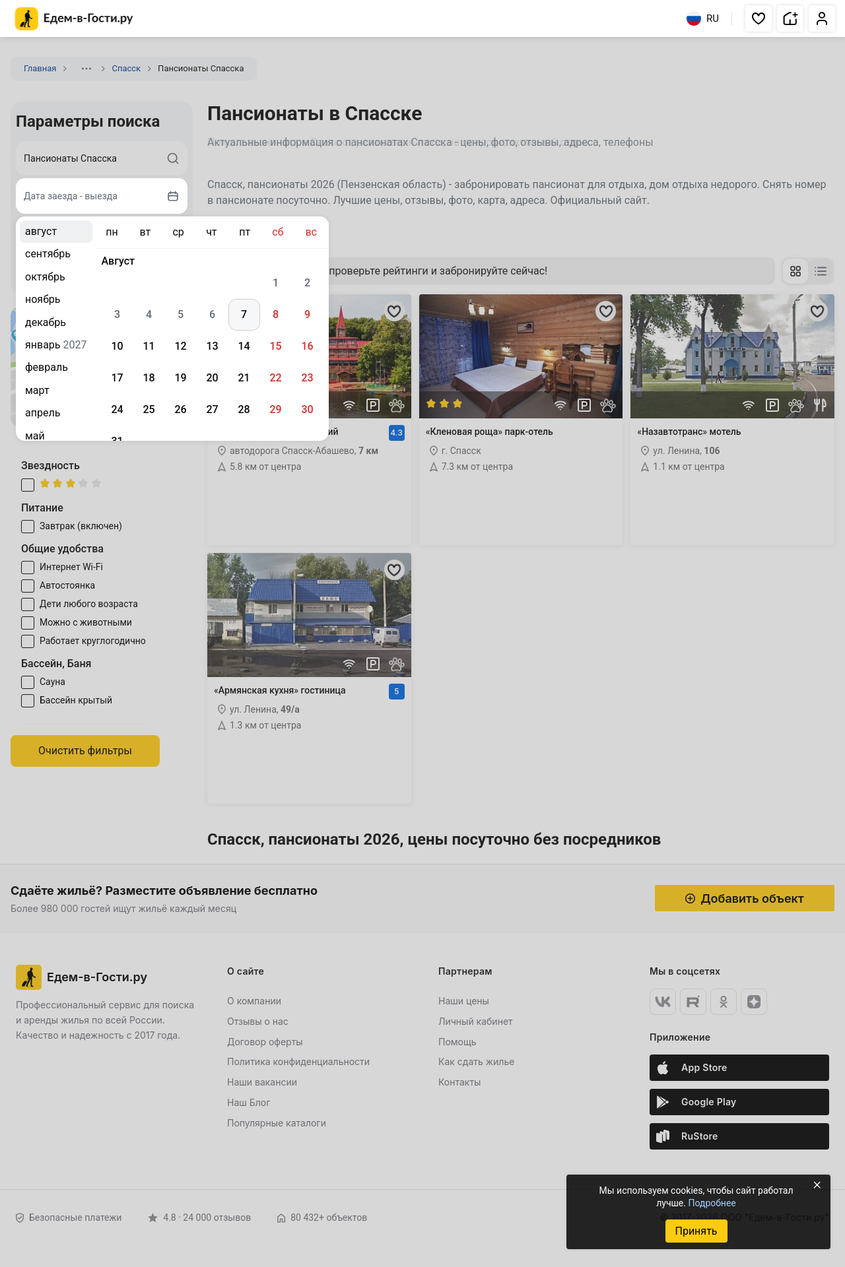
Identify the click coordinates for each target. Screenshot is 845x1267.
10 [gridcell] (117, 346)
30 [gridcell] (307, 409)
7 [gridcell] (244, 314)
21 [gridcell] (244, 378)
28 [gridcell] (244, 409)
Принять (696, 1231)
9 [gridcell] (307, 314)
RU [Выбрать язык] (703, 18)
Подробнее (711, 1203)
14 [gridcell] (244, 346)
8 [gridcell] (276, 314)
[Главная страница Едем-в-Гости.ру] (74, 18)
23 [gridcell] (307, 378)
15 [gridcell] (275, 346)
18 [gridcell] (148, 378)
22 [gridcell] (275, 378)
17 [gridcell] (117, 378)
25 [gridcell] (148, 409)
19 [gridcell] (180, 378)
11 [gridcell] (148, 346)
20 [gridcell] (212, 378)
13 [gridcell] (212, 346)
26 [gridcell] (180, 409)
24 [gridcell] (117, 409)
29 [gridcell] (275, 409)
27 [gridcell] (212, 409)
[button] (758, 18)
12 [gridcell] (180, 346)
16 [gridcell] (307, 346)
